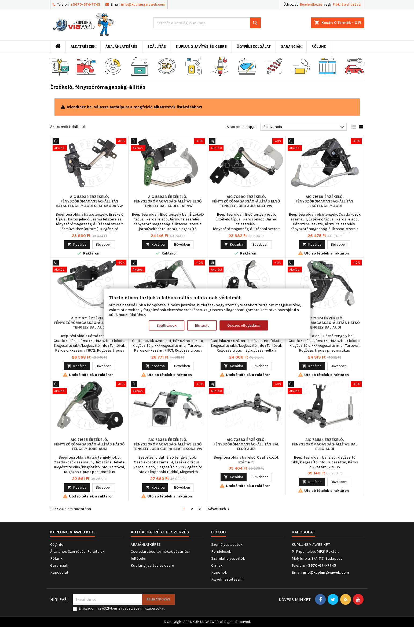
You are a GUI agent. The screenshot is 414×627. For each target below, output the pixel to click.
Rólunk (319, 46)
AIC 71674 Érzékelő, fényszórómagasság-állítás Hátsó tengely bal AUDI (324, 323)
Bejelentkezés (311, 4)
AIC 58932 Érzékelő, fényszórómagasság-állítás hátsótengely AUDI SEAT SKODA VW (89, 201)
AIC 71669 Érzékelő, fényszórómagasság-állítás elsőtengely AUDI (324, 201)
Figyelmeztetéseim (227, 579)
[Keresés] (207, 22)
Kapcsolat (59, 572)
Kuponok (219, 572)
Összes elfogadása (243, 325)
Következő (219, 509)
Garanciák (291, 46)
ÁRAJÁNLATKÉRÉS (121, 46)
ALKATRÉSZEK (83, 46)
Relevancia (304, 127)
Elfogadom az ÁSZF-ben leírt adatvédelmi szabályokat (121, 608)
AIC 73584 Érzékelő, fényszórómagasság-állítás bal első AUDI (324, 444)
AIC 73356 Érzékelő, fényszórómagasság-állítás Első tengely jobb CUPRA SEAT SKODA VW (167, 444)
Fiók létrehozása (347, 4)
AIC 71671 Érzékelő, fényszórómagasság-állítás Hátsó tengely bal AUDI (89, 323)
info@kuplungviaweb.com (143, 4)
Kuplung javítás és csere (201, 46)
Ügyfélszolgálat (254, 46)
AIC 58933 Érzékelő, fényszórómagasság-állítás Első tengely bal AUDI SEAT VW (168, 201)
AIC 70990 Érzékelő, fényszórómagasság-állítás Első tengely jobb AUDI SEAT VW (246, 201)
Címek (216, 565)
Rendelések (221, 551)
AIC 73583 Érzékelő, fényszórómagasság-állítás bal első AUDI (246, 444)
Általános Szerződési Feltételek (77, 551)
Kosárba (76, 244)
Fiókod (218, 531)
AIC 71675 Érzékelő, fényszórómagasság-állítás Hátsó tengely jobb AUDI (89, 444)
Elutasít (202, 325)
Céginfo (56, 544)
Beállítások (166, 325)
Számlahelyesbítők (228, 558)
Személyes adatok (227, 544)
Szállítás (156, 46)
